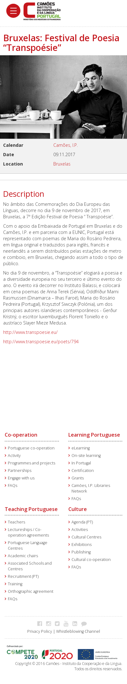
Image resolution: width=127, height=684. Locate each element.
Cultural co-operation (91, 559)
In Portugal (81, 463)
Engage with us (21, 478)
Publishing (81, 552)
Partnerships (19, 470)
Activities (79, 529)
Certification (82, 470)
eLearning (80, 448)
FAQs (12, 485)
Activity (14, 455)
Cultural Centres (86, 537)
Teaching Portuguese (31, 509)
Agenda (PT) (82, 522)
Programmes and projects (31, 463)
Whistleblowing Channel (78, 631)
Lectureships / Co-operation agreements (28, 532)
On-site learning (86, 455)
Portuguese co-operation (31, 448)
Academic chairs (23, 555)
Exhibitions (81, 544)
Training (15, 584)
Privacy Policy (39, 631)
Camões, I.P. (65, 145)
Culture (77, 509)
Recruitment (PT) (23, 576)
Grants (77, 478)
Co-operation (21, 434)
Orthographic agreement (30, 591)
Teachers (16, 522)
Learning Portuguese (94, 434)
